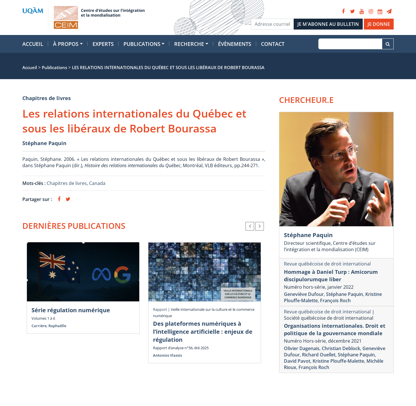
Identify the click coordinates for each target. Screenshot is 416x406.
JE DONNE (379, 24)
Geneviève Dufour (304, 294)
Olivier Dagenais (301, 348)
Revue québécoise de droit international (327, 264)
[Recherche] (350, 43)
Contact (272, 43)
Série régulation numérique (71, 310)
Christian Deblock (341, 348)
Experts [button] (103, 43)
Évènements (234, 43)
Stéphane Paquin (44, 143)
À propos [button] (66, 43)
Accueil (32, 43)
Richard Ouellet (318, 355)
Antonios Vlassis (167, 355)
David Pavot (297, 361)
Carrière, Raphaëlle (49, 325)
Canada (97, 183)
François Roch (335, 300)
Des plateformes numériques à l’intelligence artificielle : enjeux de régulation (202, 331)
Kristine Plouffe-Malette (338, 361)
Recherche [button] (189, 43)
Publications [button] (141, 43)
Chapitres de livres (46, 98)
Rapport (160, 309)
